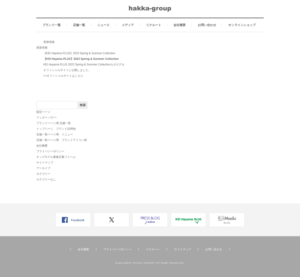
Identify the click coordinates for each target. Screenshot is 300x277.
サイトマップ (44, 162)
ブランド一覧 (51, 25)
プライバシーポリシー (50, 151)
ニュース (103, 25)
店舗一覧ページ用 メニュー (54, 134)
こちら (79, 75)
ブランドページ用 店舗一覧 (53, 123)
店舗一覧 (79, 25)
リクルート (153, 25)
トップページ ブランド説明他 (56, 128)
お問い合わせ (207, 25)
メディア (128, 25)
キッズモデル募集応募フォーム (56, 157)
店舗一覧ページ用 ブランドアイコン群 (61, 140)
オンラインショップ (242, 25)
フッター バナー (46, 117)
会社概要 (179, 25)
